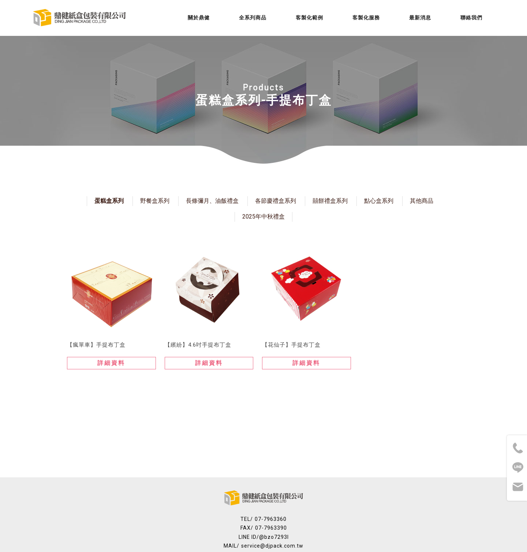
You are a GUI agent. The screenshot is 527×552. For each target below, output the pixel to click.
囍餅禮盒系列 (330, 200)
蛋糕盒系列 (109, 200)
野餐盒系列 (154, 200)
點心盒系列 (378, 200)
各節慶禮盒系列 (275, 200)
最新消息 (420, 17)
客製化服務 (366, 17)
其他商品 (421, 200)
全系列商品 (252, 17)
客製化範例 (309, 17)
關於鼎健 (199, 17)
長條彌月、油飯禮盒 (212, 200)
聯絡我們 (471, 17)
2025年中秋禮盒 (263, 216)
